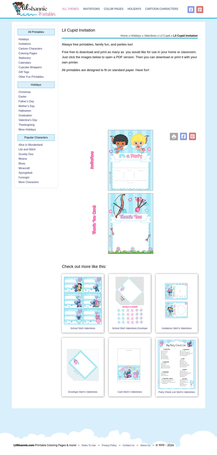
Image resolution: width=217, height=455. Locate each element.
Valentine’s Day (28, 120)
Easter (22, 96)
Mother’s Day (27, 106)
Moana (23, 158)
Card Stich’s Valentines (130, 392)
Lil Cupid (165, 35)
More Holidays (27, 129)
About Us (145, 445)
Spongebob (26, 172)
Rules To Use (89, 445)
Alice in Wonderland (31, 144)
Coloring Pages (28, 53)
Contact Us (128, 445)
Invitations (91, 8)
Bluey (22, 163)
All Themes (70, 8)
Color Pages (113, 8)
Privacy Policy (109, 445)
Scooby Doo (26, 154)
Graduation (25, 115)
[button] (183, 136)
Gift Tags (24, 72)
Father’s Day (26, 101)
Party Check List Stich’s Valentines (177, 392)
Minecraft (24, 168)
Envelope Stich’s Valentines (82, 392)
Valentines (150, 35)
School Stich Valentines (82, 328)
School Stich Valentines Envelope (129, 328)
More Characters (29, 182)
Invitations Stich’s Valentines (177, 328)
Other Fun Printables (31, 76)
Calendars (25, 62)
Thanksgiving (27, 124)
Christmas (25, 92)
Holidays (134, 8)
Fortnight (24, 177)
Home (124, 35)
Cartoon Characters (161, 8)
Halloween (25, 110)
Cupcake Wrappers (30, 67)
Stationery (25, 57)
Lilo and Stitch (27, 149)
